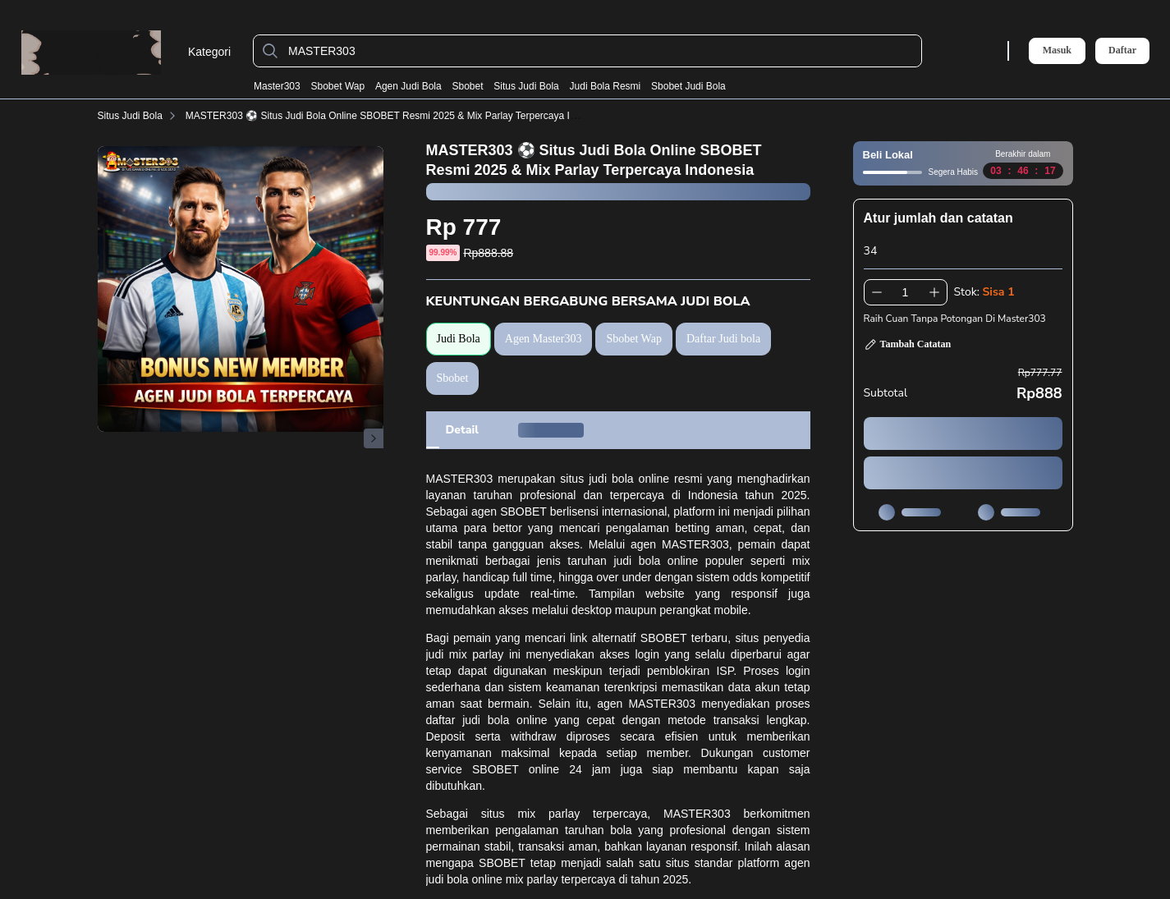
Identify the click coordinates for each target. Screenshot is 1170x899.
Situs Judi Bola (525, 86)
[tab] (462, 430)
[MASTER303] (601, 51)
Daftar (1122, 50)
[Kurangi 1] (877, 292)
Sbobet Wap (338, 86)
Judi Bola (458, 339)
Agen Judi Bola (408, 86)
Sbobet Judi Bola (688, 86)
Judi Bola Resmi (605, 86)
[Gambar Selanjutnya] (373, 438)
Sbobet (467, 86)
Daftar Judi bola (723, 339)
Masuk (1057, 50)
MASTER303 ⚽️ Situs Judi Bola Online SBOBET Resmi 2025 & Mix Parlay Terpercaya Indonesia (398, 116)
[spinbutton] (906, 292)
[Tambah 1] (934, 292)
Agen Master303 (543, 339)
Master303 (277, 86)
